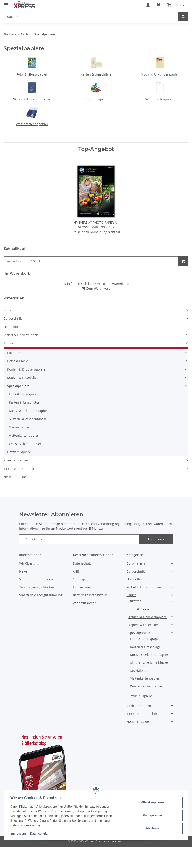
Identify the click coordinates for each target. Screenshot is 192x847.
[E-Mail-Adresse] (79, 539)
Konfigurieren (151, 815)
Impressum (81, 587)
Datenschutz (82, 563)
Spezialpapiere (18, 386)
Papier (8, 343)
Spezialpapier (96, 99)
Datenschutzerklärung (97, 524)
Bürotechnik (13, 318)
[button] (148, 4)
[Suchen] (91, 16)
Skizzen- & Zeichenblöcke (32, 99)
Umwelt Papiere (19, 452)
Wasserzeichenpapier (32, 124)
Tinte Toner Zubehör (19, 468)
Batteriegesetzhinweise (90, 595)
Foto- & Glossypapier (32, 74)
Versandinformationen (36, 579)
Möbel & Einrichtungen (21, 335)
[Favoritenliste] (158, 4)
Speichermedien (16, 460)
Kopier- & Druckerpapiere (26, 369)
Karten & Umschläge (96, 74)
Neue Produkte (15, 477)
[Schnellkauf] (91, 261)
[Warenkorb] (176, 4)
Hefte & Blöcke (18, 361)
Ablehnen (151, 828)
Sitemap (79, 579)
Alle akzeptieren (151, 802)
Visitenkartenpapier (160, 99)
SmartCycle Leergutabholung (41, 595)
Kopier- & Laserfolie (22, 377)
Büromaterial (13, 310)
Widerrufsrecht (84, 603)
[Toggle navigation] (6, 3)
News (23, 571)
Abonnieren (156, 539)
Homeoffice (12, 326)
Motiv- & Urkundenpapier (160, 74)
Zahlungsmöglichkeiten (36, 587)
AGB (76, 571)
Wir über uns (29, 563)
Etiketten (13, 353)
